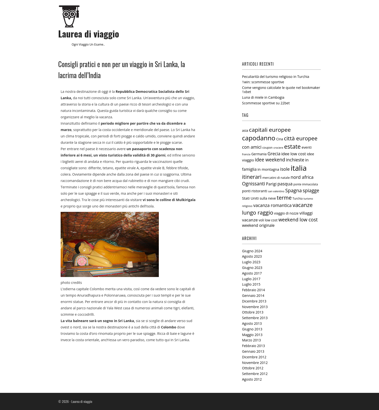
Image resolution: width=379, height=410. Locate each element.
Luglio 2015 (251, 284)
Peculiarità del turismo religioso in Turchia (275, 76)
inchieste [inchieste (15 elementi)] (295, 160)
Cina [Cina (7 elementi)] (279, 139)
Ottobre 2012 (252, 368)
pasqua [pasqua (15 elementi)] (284, 184)
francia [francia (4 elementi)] (246, 154)
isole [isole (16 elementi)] (285, 169)
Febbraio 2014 (253, 290)
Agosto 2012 (252, 379)
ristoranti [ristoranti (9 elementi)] (259, 190)
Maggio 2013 (252, 334)
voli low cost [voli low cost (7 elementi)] (268, 220)
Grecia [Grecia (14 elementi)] (274, 154)
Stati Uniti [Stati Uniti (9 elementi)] (250, 198)
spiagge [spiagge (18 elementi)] (311, 190)
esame (98, 44)
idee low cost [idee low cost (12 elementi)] (293, 154)
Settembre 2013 (255, 317)
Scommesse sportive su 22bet (266, 103)
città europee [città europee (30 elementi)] (300, 138)
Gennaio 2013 (253, 351)
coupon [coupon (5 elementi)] (267, 147)
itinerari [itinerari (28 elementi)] (251, 176)
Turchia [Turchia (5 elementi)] (298, 198)
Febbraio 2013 (253, 345)
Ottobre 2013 (252, 312)
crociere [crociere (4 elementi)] (278, 147)
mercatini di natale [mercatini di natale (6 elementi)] (276, 177)
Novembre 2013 (255, 306)
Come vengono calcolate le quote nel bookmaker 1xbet (281, 89)
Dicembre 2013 (254, 301)
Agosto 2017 (252, 273)
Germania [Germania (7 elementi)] (259, 154)
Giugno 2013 (252, 329)
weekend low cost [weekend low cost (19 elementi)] (298, 219)
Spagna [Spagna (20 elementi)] (293, 190)
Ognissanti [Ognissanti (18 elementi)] (253, 184)
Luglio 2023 (251, 262)
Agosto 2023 (252, 256)
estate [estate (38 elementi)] (292, 146)
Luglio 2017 (251, 279)
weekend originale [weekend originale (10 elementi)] (258, 225)
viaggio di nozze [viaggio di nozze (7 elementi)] (286, 213)
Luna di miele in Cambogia (263, 97)
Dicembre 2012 (254, 357)
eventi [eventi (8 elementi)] (307, 147)
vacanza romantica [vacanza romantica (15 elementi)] (272, 205)
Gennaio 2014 (253, 295)
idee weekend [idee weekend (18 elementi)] (270, 160)
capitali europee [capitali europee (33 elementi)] (270, 129)
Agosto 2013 (252, 323)
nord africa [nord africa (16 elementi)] (302, 177)
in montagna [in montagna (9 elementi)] (268, 169)
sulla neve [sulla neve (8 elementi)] (268, 198)
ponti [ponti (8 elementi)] (246, 191)
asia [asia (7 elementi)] (245, 130)
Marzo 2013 (251, 340)
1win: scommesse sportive (263, 82)
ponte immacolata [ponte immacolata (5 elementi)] (305, 184)
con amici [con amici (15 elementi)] (251, 147)
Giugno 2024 (252, 251)
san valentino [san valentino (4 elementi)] (276, 191)
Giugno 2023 (252, 267)
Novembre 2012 (255, 362)
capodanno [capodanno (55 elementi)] (258, 137)
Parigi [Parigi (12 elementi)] (271, 184)
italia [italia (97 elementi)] (299, 168)
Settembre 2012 (255, 373)
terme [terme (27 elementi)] (284, 197)
